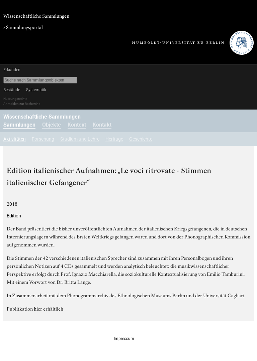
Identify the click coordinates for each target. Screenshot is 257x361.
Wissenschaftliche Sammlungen (36, 15)
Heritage (114, 139)
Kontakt (102, 125)
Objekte (51, 125)
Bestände (11, 89)
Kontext (77, 125)
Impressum (124, 338)
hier (38, 308)
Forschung (43, 139)
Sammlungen (19, 125)
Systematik (36, 89)
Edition (14, 215)
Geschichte (140, 139)
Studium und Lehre (79, 139)
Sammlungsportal (24, 26)
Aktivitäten (14, 139)
